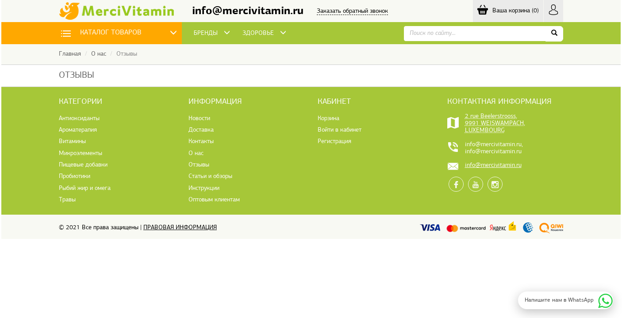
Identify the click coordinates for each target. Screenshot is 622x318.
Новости (199, 118)
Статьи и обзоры (210, 176)
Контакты (201, 141)
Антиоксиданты (79, 118)
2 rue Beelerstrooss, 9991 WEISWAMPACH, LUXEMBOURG (495, 124)
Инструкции (203, 188)
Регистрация (334, 141)
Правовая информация (180, 228)
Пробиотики (74, 176)
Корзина (328, 118)
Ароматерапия (78, 130)
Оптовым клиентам (214, 200)
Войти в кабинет (339, 130)
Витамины (72, 141)
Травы (67, 200)
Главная (70, 54)
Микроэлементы (80, 153)
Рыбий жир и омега (85, 188)
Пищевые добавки (83, 165)
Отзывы (198, 165)
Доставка (201, 130)
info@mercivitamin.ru (247, 11)
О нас (98, 54)
